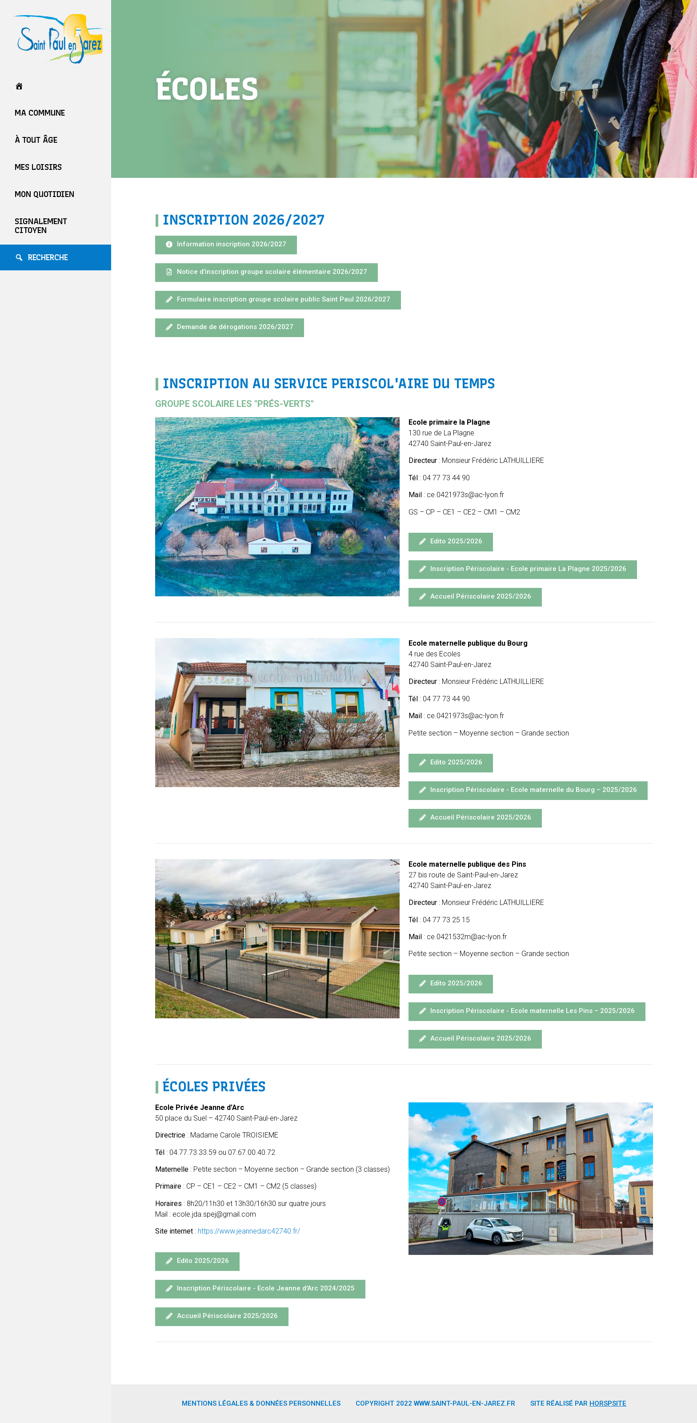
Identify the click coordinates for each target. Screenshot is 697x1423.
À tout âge (36, 140)
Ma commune (40, 113)
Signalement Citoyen (41, 226)
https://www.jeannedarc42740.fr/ (249, 1231)
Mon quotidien (44, 194)
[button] (226, 245)
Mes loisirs (38, 167)
